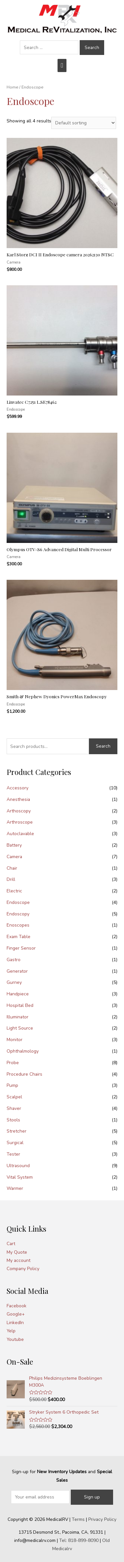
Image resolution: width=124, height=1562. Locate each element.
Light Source (20, 1028)
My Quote (17, 1252)
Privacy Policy (102, 1519)
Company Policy (23, 1269)
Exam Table (18, 937)
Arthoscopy (19, 811)
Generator (17, 971)
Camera (14, 857)
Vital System (20, 1177)
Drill (11, 879)
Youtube (15, 1339)
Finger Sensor (21, 948)
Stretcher (16, 1131)
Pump (12, 1085)
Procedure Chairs (24, 1074)
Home (12, 87)
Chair (12, 868)
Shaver (14, 1108)
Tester (13, 1154)
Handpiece (18, 994)
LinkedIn (15, 1322)
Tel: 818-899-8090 (79, 1540)
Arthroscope (20, 822)
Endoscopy (18, 914)
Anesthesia (18, 799)
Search (103, 746)
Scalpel (14, 1097)
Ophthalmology (23, 1051)
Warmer (15, 1188)
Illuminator (17, 1017)
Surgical (15, 1142)
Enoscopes (18, 925)
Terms (78, 1519)
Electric (14, 891)
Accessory (17, 788)
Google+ (16, 1314)
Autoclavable (20, 834)
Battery (14, 845)
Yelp (11, 1331)
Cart (11, 1244)
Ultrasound (18, 1166)
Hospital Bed (20, 1005)
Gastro (14, 960)
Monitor (14, 1040)
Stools (13, 1120)
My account (18, 1260)
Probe (13, 1063)
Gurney (14, 982)
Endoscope (18, 902)
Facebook (16, 1306)
